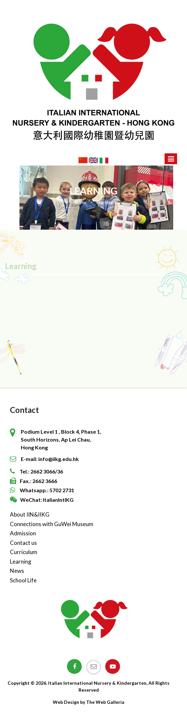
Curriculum (23, 551)
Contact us (23, 542)
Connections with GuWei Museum (51, 524)
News (17, 570)
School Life (23, 580)
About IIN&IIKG (29, 514)
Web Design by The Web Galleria (88, 702)
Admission (23, 533)
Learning (20, 561)
